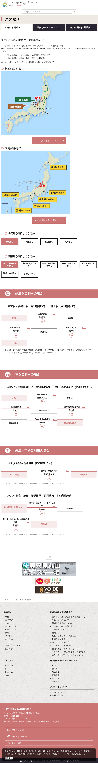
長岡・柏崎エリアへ (68, 264)
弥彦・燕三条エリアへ (48, 264)
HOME (6, 600)
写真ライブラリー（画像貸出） (65, 636)
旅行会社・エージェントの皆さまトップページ (71, 617)
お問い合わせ (57, 695)
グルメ (8, 623)
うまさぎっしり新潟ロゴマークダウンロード (70, 652)
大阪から (29, 241)
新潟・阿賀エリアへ (29, 264)
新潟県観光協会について (62, 623)
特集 (7, 617)
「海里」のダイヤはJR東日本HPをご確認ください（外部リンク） (32, 352)
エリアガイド (10, 620)
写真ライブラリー (19, 730)
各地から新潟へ (12, 27)
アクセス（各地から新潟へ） (22, 600)
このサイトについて (60, 620)
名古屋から (49, 241)
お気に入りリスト (12, 645)
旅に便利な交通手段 (80, 27)
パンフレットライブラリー (63, 642)
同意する (8, 758)
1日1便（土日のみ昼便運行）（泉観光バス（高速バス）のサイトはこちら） (36, 483)
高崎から (68, 241)
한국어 (55, 669)
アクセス (9, 642)
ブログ (8, 675)
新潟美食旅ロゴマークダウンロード (67, 648)
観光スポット (10, 629)
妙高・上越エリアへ (9, 274)
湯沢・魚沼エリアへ (88, 264)
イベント (9, 636)
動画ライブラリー (59, 639)
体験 (7, 632)
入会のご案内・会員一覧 (62, 626)
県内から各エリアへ (47, 27)
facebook (9, 665)
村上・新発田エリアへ (9, 264)
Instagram (9, 672)
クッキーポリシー (64, 754)
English (55, 665)
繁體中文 (55, 675)
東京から (10, 241)
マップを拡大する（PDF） (46, 140)
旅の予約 (9, 639)
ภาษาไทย (56, 681)
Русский (55, 678)
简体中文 (55, 672)
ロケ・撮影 (16, 743)
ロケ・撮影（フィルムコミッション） (68, 655)
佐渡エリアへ (29, 274)
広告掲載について (59, 629)
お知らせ (9, 648)
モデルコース (10, 626)
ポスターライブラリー (61, 645)
